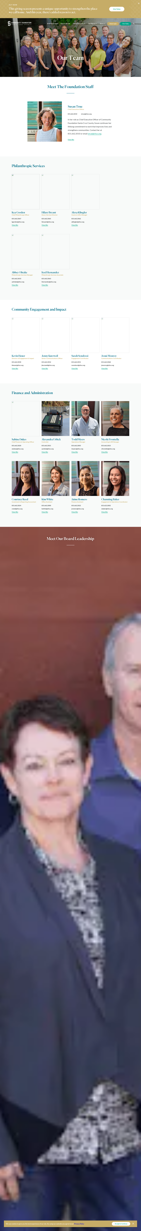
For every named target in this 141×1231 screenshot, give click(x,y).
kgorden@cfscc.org (18, 222)
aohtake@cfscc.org (18, 282)
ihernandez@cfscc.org (49, 282)
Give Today (125, 23)
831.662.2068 (106, 362)
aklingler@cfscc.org (77, 222)
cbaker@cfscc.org (107, 509)
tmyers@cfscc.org (77, 449)
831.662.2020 (16, 445)
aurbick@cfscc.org (48, 449)
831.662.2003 (76, 445)
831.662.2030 (16, 362)
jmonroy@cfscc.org (107, 365)
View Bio (71, 139)
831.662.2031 (76, 362)
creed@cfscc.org (17, 509)
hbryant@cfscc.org (48, 222)
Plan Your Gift (65, 23)
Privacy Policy (79, 1224)
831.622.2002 (106, 505)
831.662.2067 (16, 218)
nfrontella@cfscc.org (108, 449)
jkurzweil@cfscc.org (48, 365)
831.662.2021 (46, 445)
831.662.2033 (16, 278)
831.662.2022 (76, 505)
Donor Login (113, 23)
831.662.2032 (46, 362)
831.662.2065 (46, 218)
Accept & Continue (121, 1224)
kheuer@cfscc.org (17, 365)
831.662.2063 (46, 278)
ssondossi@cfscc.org (78, 365)
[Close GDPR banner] (132, 1224)
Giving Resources (79, 23)
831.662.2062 (76, 218)
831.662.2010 (72, 114)
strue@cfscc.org (86, 114)
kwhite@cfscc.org (47, 509)
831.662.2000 (46, 505)
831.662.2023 (106, 445)
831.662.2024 (16, 505)
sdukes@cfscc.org (17, 449)
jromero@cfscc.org (77, 509)
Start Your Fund (52, 23)
